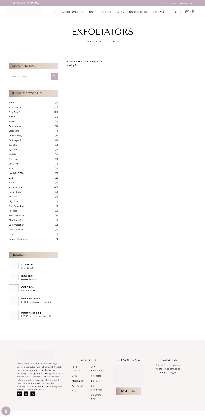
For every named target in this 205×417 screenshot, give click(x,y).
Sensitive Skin (16, 215)
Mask (11, 182)
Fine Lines (14, 159)
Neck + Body (15, 192)
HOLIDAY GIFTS (16, 173)
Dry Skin (13, 145)
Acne (11, 102)
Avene (12, 116)
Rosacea (13, 210)
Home (89, 41)
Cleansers (14, 130)
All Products (15, 107)
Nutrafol (13, 196)
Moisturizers (15, 187)
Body (11, 121)
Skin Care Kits (16, 220)
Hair (11, 168)
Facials (12, 154)
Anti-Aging (14, 112)
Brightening (15, 126)
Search (54, 76)
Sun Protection (16, 224)
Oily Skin (13, 201)
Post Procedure (16, 206)
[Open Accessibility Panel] (6, 411)
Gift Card (13, 163)
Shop (99, 41)
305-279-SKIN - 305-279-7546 (25, 3)
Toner (11, 234)
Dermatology (15, 135)
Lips (11, 177)
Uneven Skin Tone (18, 239)
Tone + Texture (16, 229)
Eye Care (13, 149)
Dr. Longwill (15, 140)
